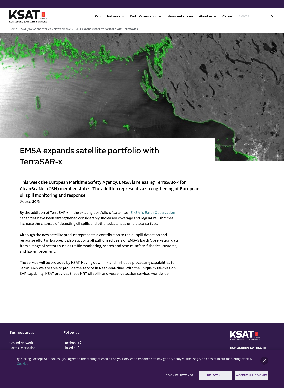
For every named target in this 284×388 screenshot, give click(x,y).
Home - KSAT (17, 29)
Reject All (215, 377)
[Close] (264, 362)
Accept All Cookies (252, 377)
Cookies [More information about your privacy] (22, 365)
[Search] (272, 16)
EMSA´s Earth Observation (152, 213)
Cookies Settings (179, 377)
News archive (62, 29)
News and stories (40, 29)
